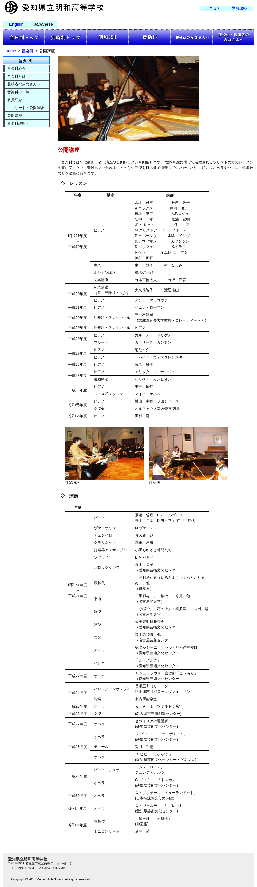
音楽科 (27, 51)
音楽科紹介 (16, 68)
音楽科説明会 (18, 123)
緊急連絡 (239, 8)
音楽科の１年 (18, 92)
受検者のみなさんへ (23, 84)
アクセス (212, 8)
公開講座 (14, 116)
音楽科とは (16, 76)
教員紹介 (14, 100)
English (16, 24)
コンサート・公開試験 (25, 108)
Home (10, 51)
